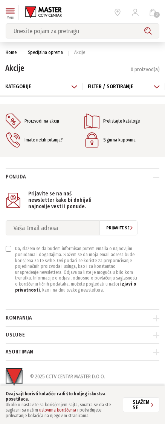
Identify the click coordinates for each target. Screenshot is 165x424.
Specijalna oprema (45, 52)
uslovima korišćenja (57, 410)
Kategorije (41, 86)
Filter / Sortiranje (124, 86)
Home (11, 52)
